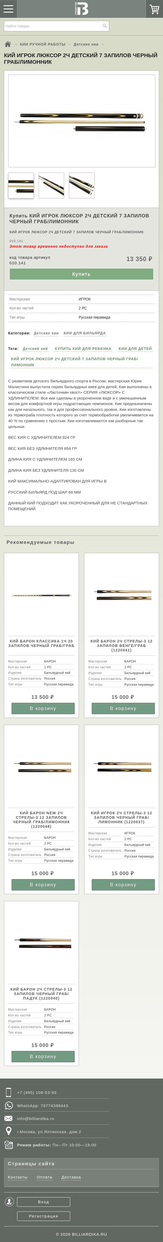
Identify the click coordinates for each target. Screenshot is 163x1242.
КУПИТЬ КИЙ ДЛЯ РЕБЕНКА (83, 349)
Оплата (44, 1177)
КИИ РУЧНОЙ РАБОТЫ (43, 44)
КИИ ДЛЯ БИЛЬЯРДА (85, 333)
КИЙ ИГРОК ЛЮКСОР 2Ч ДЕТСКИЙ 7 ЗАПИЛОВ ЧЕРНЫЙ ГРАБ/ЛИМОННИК (74, 362)
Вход (43, 1202)
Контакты (17, 1177)
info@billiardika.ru (35, 1118)
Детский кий (35, 349)
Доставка (71, 1177)
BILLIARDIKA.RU (89, 1234)
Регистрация (43, 1216)
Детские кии (86, 44)
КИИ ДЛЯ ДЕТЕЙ (135, 349)
